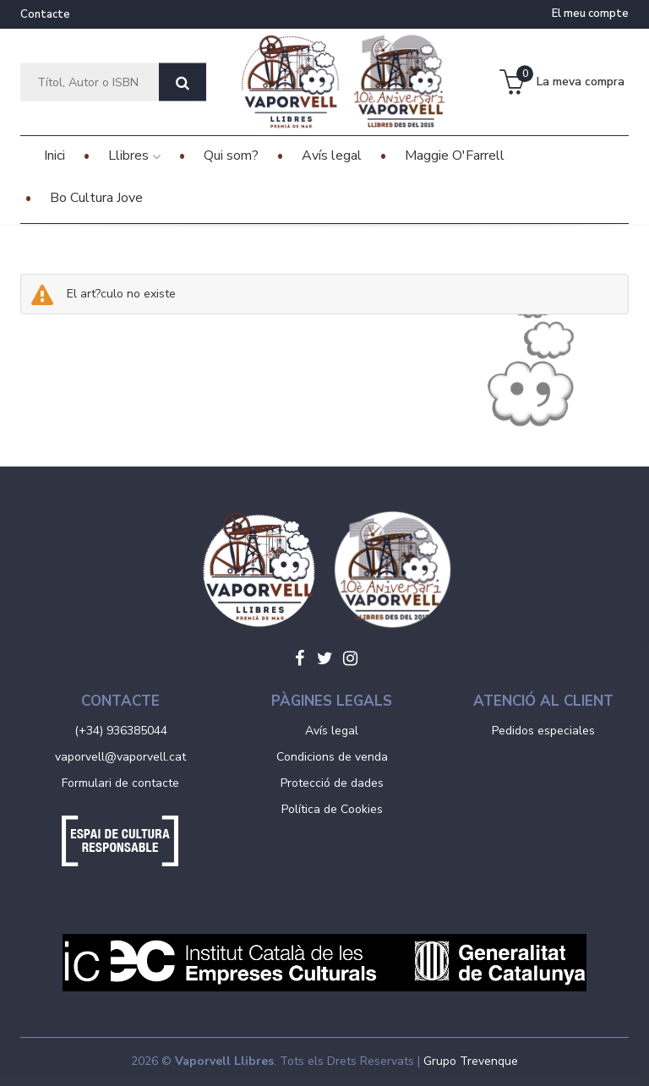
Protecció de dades (332, 783)
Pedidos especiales (543, 731)
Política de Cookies (332, 809)
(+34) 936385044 (120, 731)
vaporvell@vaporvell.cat (120, 757)
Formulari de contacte (120, 783)
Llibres (134, 155)
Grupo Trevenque (470, 1061)
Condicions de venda (332, 757)
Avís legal (331, 731)
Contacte (45, 14)
